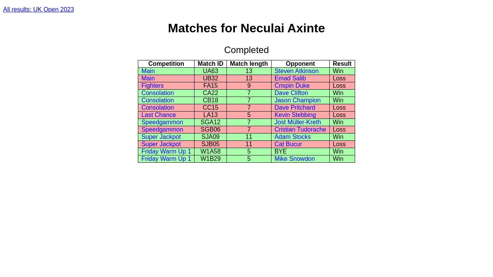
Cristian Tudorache (300, 129)
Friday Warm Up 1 (166, 151)
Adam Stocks (293, 136)
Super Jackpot (161, 136)
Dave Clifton (291, 93)
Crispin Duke (292, 85)
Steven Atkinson (297, 71)
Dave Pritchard (295, 107)
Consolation (157, 93)
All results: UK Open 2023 (38, 9)
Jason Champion (298, 100)
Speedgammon (162, 122)
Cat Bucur (288, 144)
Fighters (152, 85)
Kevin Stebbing (295, 115)
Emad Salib (290, 78)
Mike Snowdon (295, 158)
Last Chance (158, 115)
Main (148, 71)
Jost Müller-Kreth (298, 122)
